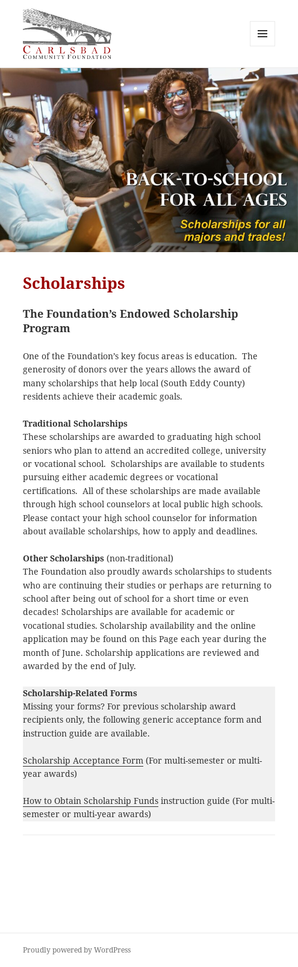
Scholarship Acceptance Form (83, 760)
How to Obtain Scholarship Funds (90, 800)
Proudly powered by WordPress (77, 950)
